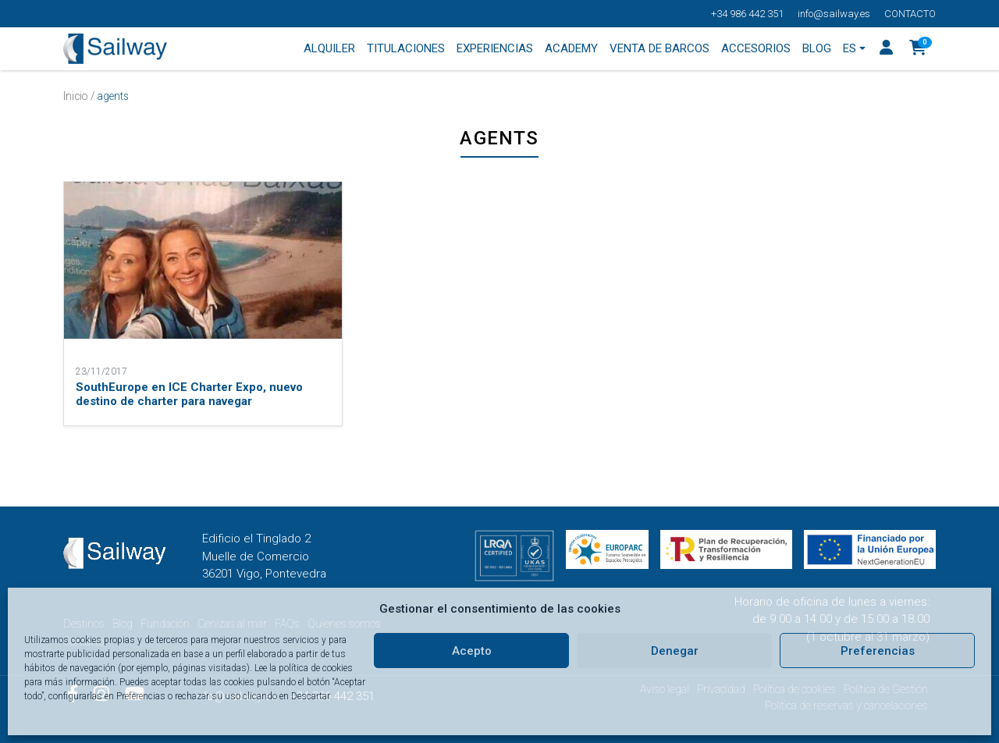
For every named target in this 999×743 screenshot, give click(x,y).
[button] (918, 49)
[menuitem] (854, 49)
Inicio (75, 96)
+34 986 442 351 (747, 14)
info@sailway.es (834, 14)
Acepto (472, 651)
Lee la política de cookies (303, 668)
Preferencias (878, 651)
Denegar (675, 651)
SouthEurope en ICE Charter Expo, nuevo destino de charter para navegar (189, 394)
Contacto (910, 14)
